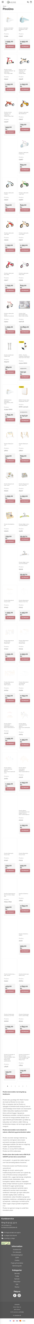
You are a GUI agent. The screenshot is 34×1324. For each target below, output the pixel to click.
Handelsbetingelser (17, 1255)
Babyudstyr (17, 1281)
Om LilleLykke (17, 1252)
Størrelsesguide (17, 1265)
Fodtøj (17, 1276)
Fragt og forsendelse (17, 1263)
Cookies (17, 1260)
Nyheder (17, 1279)
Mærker (17, 1287)
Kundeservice (17, 1249)
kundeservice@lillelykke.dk (9, 1227)
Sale (17, 1284)
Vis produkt (10, 46)
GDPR (17, 1257)
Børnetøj (17, 1273)
